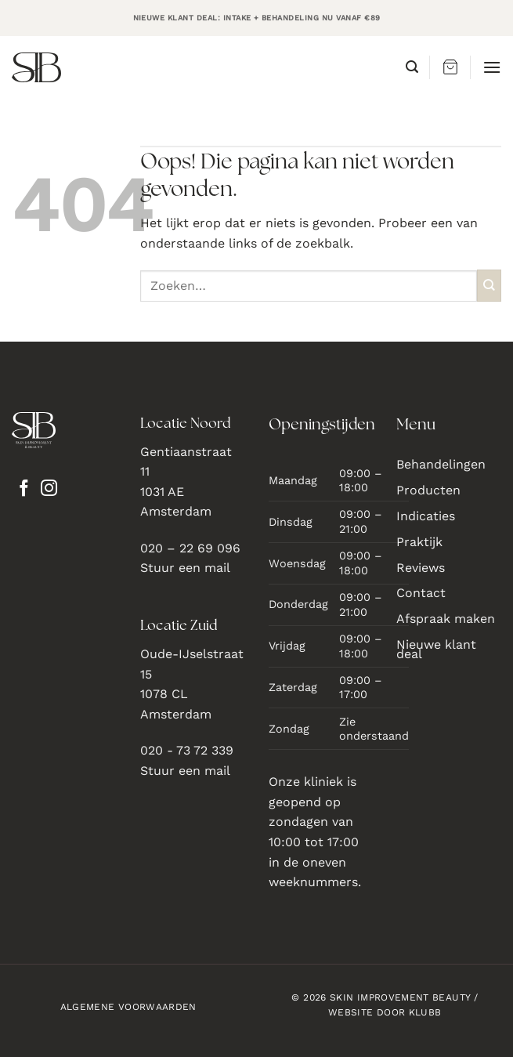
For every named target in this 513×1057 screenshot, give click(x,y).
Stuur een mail (185, 567)
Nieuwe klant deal (436, 649)
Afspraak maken (445, 618)
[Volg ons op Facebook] (24, 489)
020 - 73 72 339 (186, 750)
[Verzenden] (489, 286)
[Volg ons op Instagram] (49, 489)
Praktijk (419, 541)
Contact (421, 592)
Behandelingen (441, 464)
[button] (412, 67)
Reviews (420, 567)
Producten (428, 490)
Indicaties (425, 516)
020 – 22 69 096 (190, 548)
